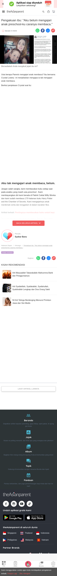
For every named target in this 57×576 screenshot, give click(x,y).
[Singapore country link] (9, 533)
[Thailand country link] (26, 533)
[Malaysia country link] (27, 540)
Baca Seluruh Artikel (28, 223)
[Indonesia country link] (42, 533)
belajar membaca (7, 252)
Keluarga (18, 245)
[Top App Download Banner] (28, 4)
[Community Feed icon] (41, 564)
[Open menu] (3, 11)
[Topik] (28, 464)
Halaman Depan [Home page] (6, 245)
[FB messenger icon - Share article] (48, 30)
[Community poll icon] (53, 564)
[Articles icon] (15, 564)
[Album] (28, 449)
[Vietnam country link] (43, 540)
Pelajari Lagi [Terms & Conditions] (12, 574)
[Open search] (43, 11)
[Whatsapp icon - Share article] (37, 30)
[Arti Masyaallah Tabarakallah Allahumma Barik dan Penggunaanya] (28, 274)
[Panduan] (28, 479)
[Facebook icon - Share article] (43, 30)
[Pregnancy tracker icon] (28, 564)
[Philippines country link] (10, 540)
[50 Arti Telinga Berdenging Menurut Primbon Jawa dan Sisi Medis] (28, 301)
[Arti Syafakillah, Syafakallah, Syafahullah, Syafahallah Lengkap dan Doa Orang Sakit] (28, 288)
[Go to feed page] (15, 11)
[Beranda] (28, 420)
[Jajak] (28, 435)
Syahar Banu (21, 237)
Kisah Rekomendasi (13, 265)
